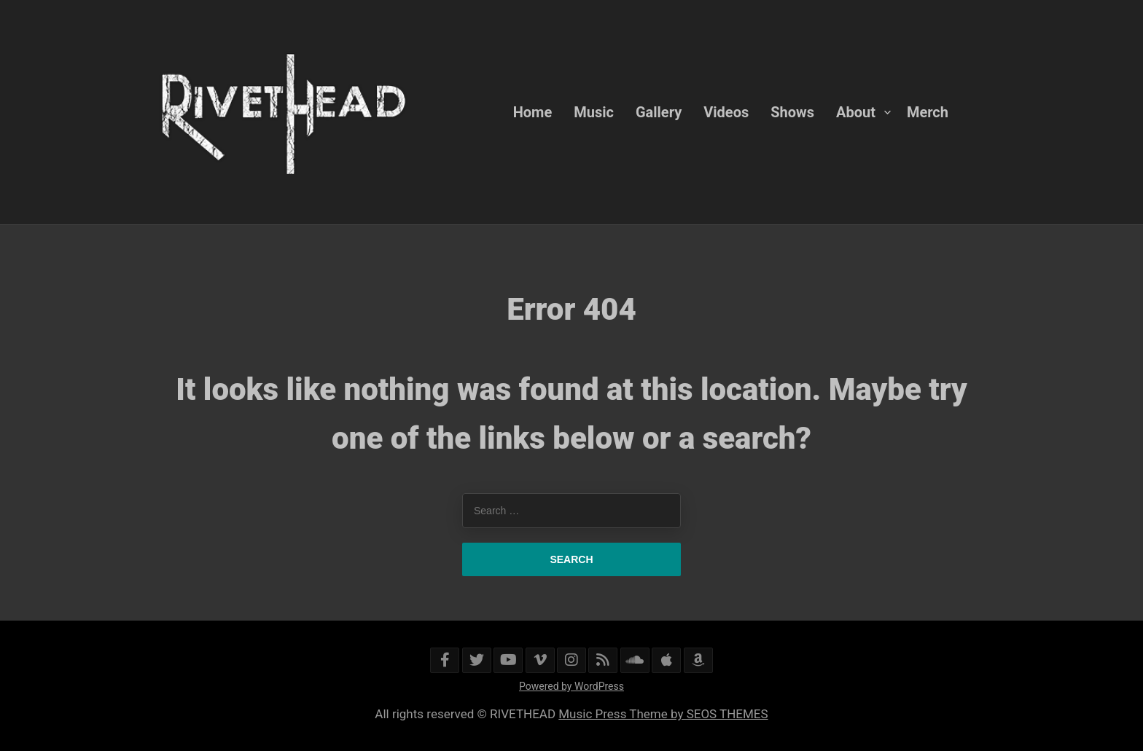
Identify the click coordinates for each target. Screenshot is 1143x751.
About (855, 112)
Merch (927, 112)
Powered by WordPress (571, 686)
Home (533, 112)
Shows (792, 112)
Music (594, 112)
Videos (726, 112)
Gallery (659, 112)
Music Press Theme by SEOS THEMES (663, 714)
